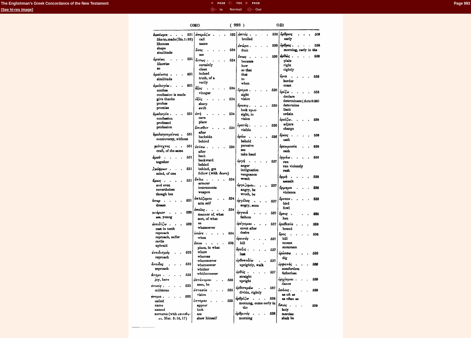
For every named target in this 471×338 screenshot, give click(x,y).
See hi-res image (17, 9)
